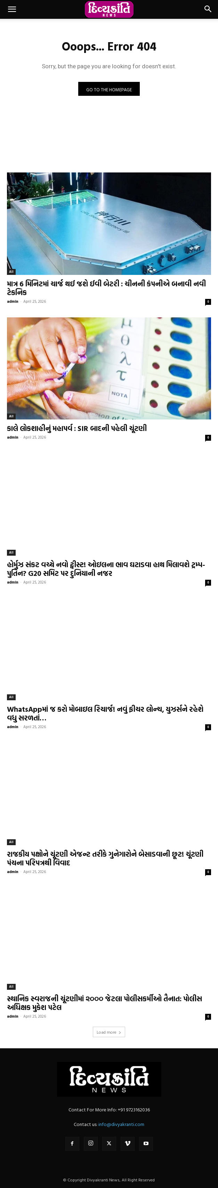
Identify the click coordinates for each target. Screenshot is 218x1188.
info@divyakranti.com (121, 1124)
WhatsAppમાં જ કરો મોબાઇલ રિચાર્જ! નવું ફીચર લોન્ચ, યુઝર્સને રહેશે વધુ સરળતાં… (105, 713)
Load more (109, 1032)
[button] (12, 9)
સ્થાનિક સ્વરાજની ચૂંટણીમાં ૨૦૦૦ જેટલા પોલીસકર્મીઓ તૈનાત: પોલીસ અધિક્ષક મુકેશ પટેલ (104, 1003)
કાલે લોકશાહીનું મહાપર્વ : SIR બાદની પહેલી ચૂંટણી (77, 428)
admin (12, 301)
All (11, 271)
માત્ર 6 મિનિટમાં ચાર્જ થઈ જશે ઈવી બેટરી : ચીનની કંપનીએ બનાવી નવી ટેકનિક (106, 288)
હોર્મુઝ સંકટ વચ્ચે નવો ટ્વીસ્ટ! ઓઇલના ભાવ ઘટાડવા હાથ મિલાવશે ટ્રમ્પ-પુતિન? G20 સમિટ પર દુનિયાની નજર (106, 569)
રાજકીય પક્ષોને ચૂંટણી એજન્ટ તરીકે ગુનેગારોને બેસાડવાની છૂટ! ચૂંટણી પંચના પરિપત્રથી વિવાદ (105, 858)
